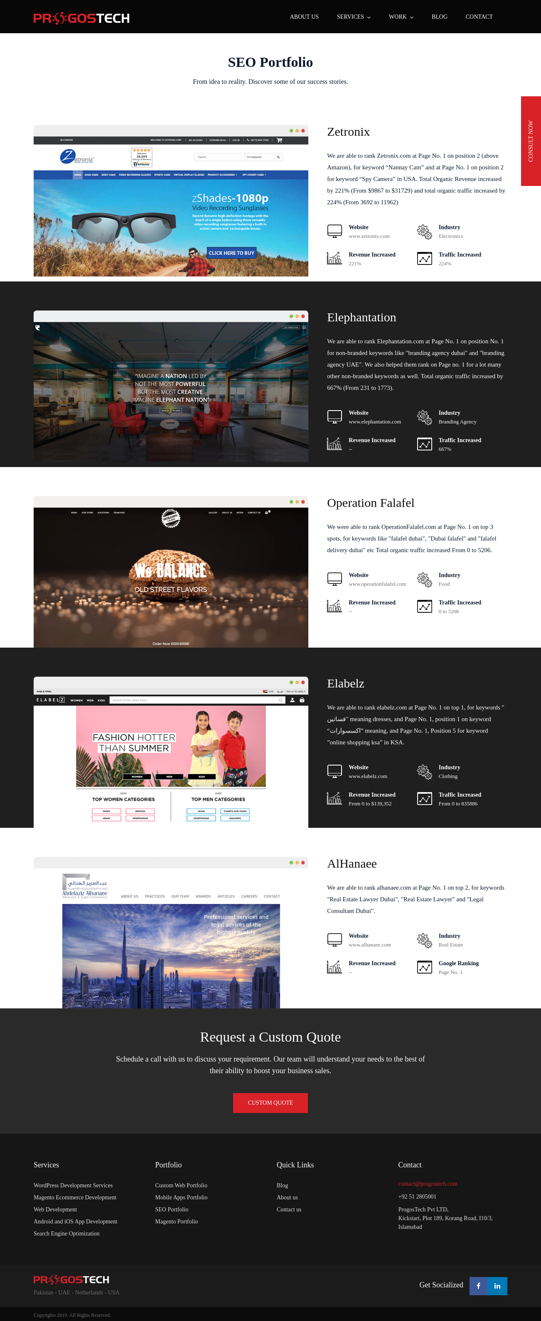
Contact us (289, 1209)
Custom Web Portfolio (181, 1185)
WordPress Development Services (73, 1185)
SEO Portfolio (270, 62)
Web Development (55, 1209)
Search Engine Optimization (67, 1233)
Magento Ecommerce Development (75, 1197)
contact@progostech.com (427, 1184)
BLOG (440, 17)
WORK (398, 17)
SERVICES (350, 17)
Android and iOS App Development (75, 1221)
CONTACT (479, 17)
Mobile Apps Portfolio (181, 1197)
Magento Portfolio (176, 1221)
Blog (282, 1185)
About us (304, 17)
